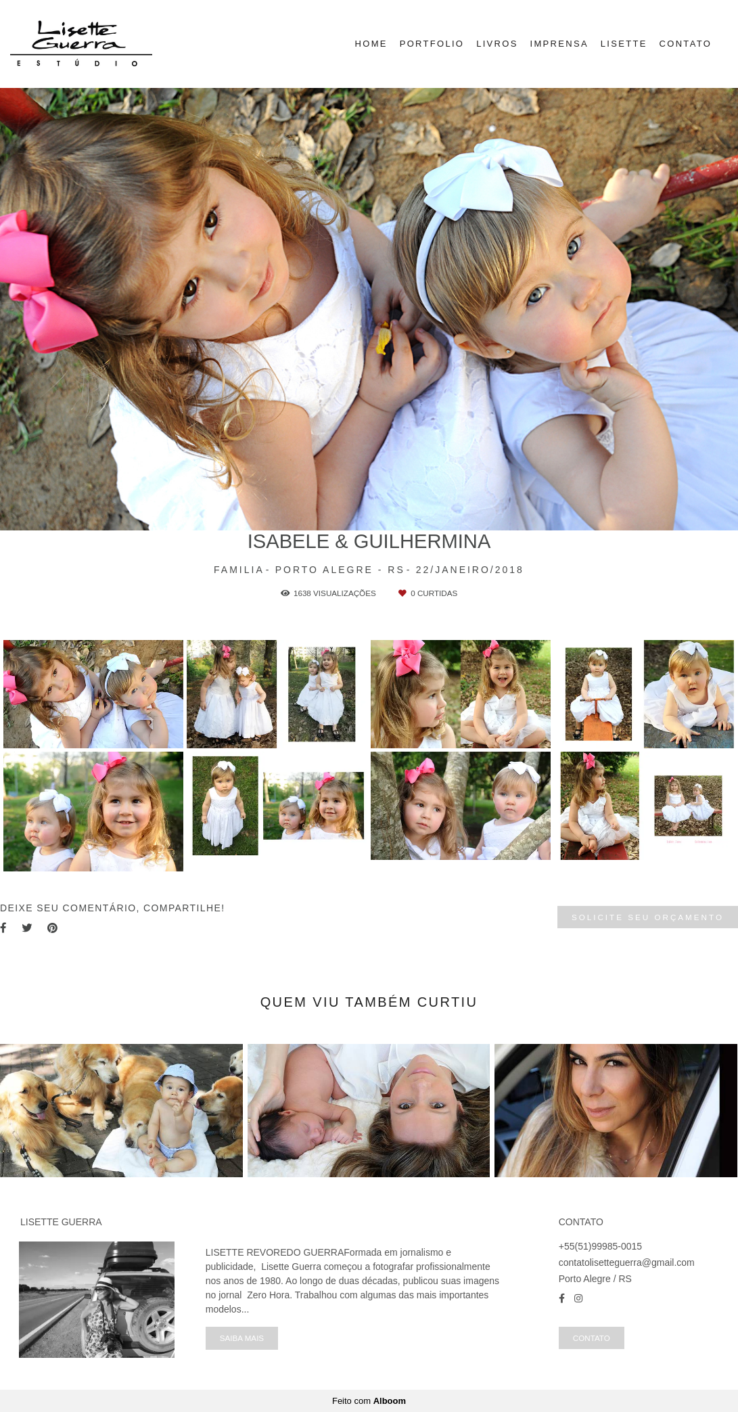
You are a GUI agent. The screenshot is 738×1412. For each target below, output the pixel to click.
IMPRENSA (559, 44)
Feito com (369, 1401)
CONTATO (686, 44)
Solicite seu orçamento (648, 917)
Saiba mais (242, 1338)
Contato (591, 1338)
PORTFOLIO (432, 44)
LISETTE (624, 44)
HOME (371, 44)
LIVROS (496, 44)
